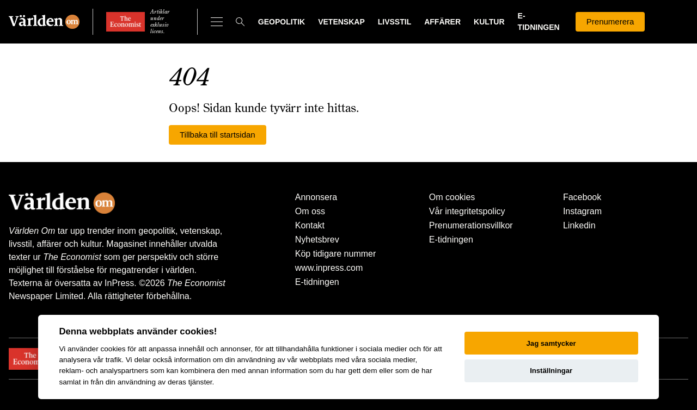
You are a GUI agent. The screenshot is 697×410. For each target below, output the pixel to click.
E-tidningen (317, 282)
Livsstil (394, 21)
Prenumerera (610, 21)
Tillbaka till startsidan (217, 134)
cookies (112, 349)
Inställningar (551, 370)
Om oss (310, 211)
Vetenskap (341, 21)
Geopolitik (281, 21)
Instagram (582, 211)
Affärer (442, 21)
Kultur (489, 21)
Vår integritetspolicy (467, 211)
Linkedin (579, 225)
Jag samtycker (551, 343)
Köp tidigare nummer (335, 253)
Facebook (582, 197)
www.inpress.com (329, 267)
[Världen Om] (44, 22)
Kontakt (310, 225)
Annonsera (316, 197)
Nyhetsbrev (317, 239)
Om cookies (452, 197)
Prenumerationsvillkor (471, 225)
